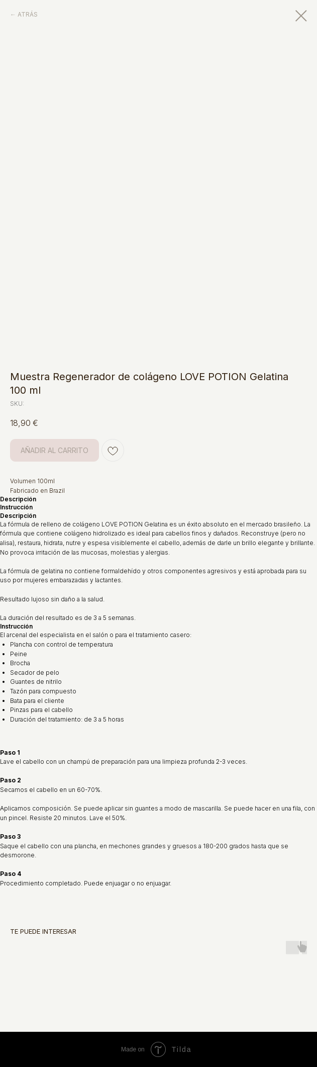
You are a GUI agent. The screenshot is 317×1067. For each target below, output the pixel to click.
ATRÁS (28, 14)
